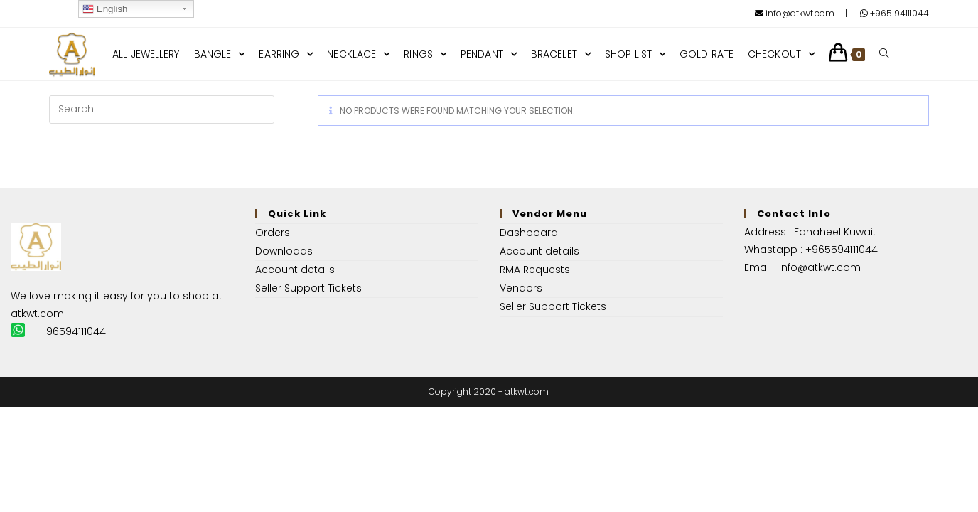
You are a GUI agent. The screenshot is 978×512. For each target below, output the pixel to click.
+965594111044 (841, 249)
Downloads (284, 251)
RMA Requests (535, 269)
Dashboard (529, 232)
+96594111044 (73, 331)
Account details (295, 269)
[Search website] (884, 54)
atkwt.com (37, 313)
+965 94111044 (894, 13)
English (104, 9)
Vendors (521, 288)
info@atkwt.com (794, 13)
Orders (272, 232)
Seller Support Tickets (308, 288)
